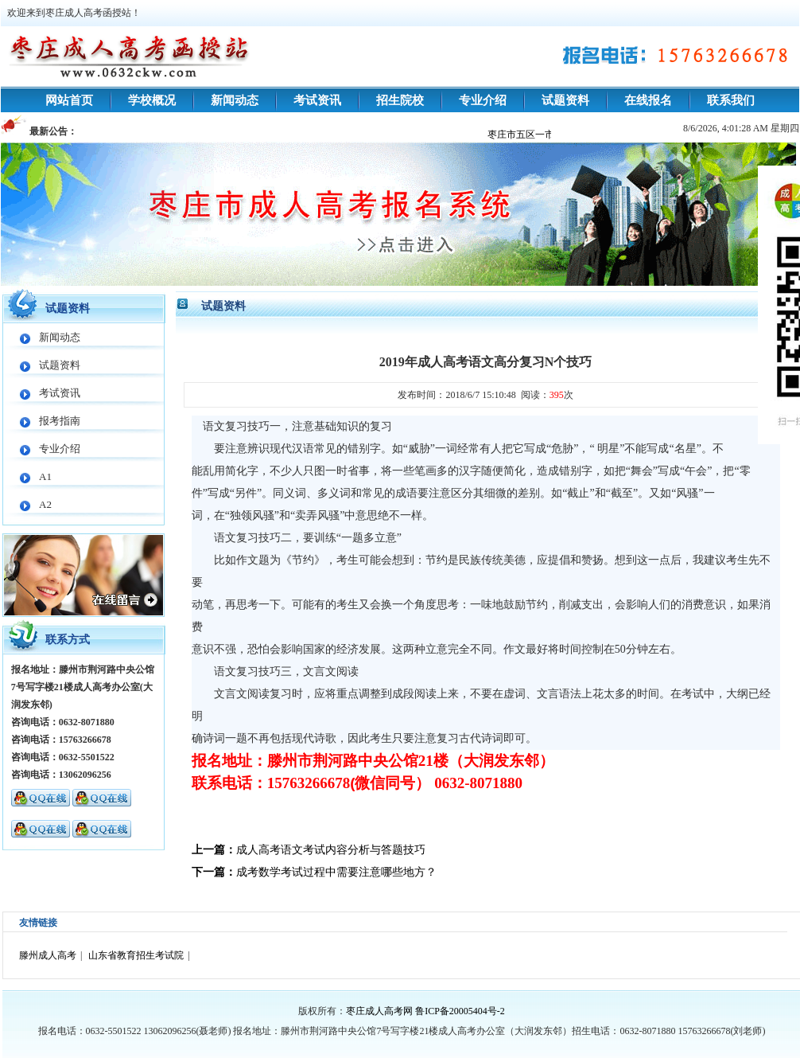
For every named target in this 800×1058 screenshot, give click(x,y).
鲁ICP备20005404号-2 (460, 1011)
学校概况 (152, 100)
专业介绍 (483, 100)
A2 (45, 504)
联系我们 (731, 100)
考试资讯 (317, 100)
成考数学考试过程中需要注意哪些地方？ (336, 872)
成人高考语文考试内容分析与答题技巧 (330, 850)
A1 (45, 476)
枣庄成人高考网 (379, 1011)
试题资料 (565, 100)
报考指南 (59, 421)
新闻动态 (234, 100)
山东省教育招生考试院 (136, 955)
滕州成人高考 (47, 955)
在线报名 (648, 100)
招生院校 (400, 100)
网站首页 (69, 100)
